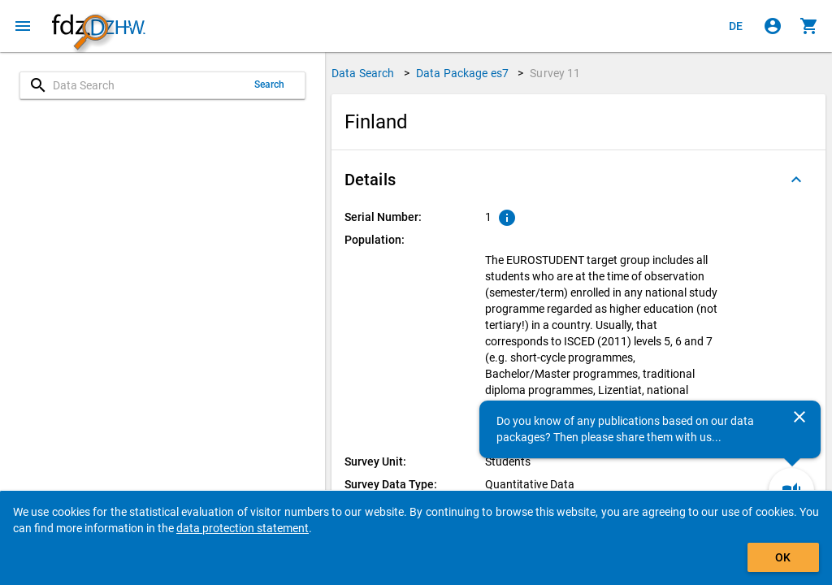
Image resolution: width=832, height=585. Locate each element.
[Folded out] (796, 179)
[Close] (799, 417)
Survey (555, 73)
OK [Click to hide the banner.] (783, 557)
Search (269, 84)
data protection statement (242, 528)
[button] (578, 179)
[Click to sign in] (772, 26)
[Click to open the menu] (22, 26)
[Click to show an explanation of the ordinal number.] (507, 218)
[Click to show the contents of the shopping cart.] (809, 26)
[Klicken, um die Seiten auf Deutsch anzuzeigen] (736, 26)
